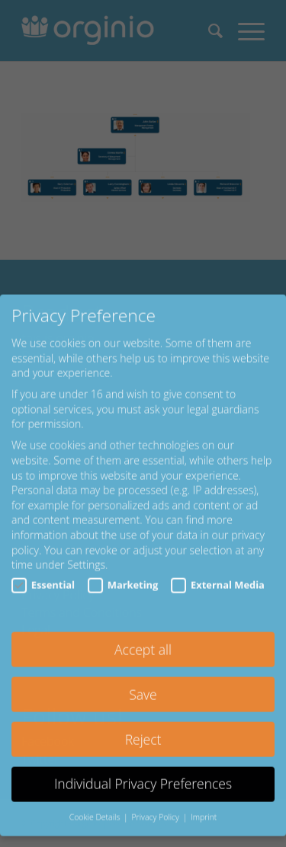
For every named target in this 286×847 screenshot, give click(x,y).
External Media (218, 568)
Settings (86, 547)
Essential (43, 568)
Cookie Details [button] (95, 799)
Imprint (204, 799)
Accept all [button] (143, 632)
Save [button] (142, 676)
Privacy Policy (156, 799)
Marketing (123, 568)
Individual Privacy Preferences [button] (143, 766)
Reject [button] (143, 721)
